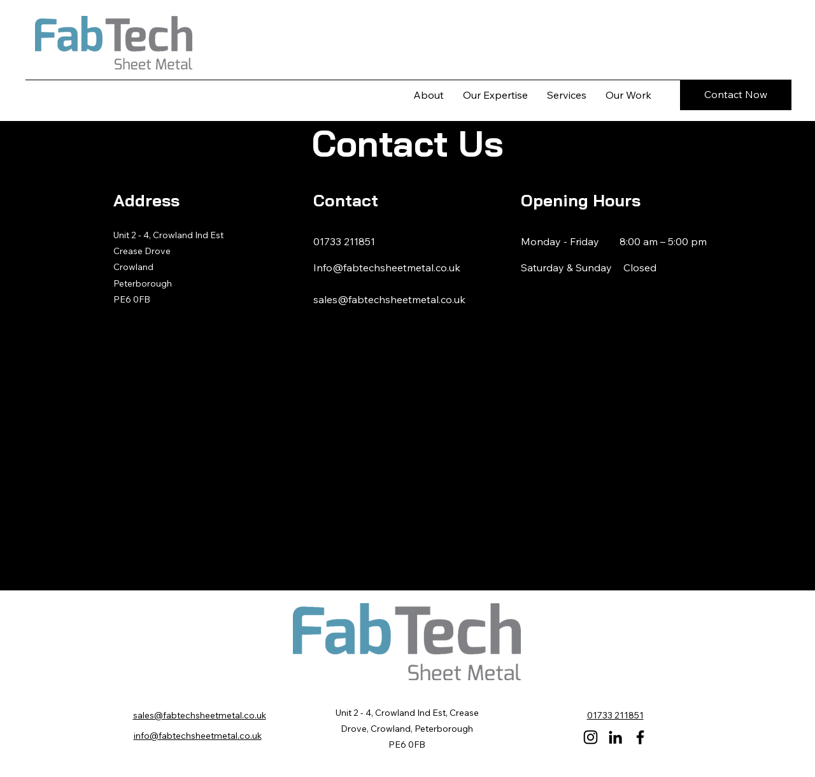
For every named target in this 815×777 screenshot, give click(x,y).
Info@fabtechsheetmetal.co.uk (386, 267)
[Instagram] (590, 737)
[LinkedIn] (615, 737)
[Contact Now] (735, 95)
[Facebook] (640, 737)
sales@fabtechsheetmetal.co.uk (389, 299)
